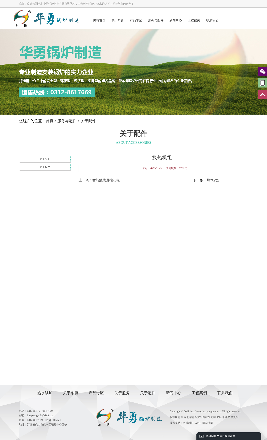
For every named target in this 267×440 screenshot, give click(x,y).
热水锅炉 (44, 393)
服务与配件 (155, 20)
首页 (49, 121)
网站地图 (207, 423)
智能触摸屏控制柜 (106, 180)
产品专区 (136, 20)
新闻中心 (176, 20)
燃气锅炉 (213, 180)
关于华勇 (118, 20)
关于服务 (44, 159)
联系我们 (212, 20)
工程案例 (194, 20)
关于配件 (88, 121)
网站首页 (99, 20)
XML (198, 423)
